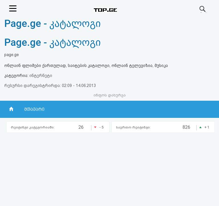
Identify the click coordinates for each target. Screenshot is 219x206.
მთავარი (34, 109)
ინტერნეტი (40, 75)
